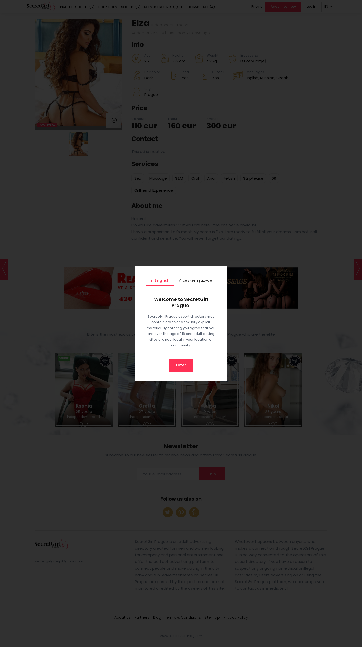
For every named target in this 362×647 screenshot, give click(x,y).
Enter (181, 365)
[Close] (222, 271)
